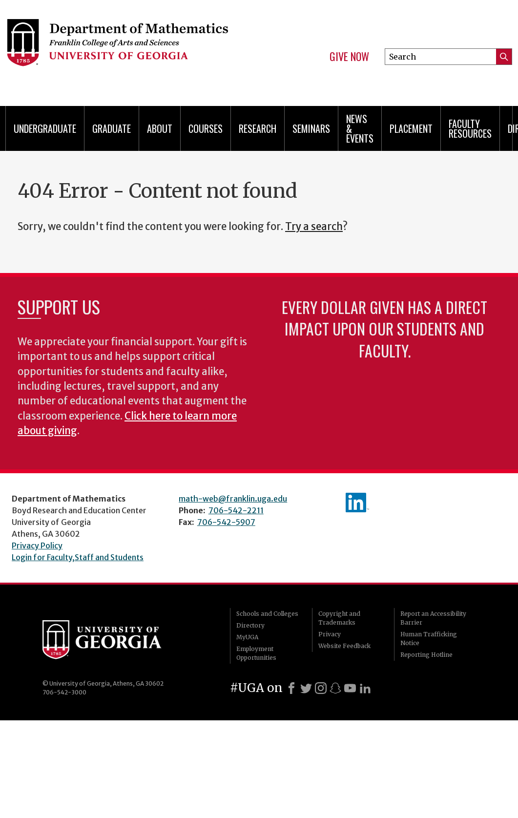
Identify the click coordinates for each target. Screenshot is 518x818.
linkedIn (357, 502)
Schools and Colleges (267, 613)
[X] (306, 688)
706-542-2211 (236, 510)
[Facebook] (291, 688)
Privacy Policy (37, 545)
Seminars (311, 128)
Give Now (349, 56)
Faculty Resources (470, 128)
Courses (205, 128)
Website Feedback (344, 646)
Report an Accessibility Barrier (433, 618)
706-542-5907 (226, 522)
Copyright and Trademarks (339, 618)
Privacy (329, 634)
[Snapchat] (335, 688)
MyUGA (247, 637)
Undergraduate (45, 128)
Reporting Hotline (426, 654)
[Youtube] (350, 688)
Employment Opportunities (256, 653)
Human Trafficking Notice (428, 638)
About (159, 128)
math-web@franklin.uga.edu (233, 498)
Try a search (314, 226)
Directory (250, 625)
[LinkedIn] (365, 688)
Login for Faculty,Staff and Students (78, 557)
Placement (411, 128)
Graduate (111, 128)
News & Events (359, 128)
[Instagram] (321, 688)
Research (257, 128)
